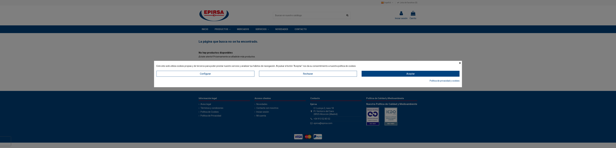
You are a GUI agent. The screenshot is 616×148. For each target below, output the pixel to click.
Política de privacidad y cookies (445, 81)
